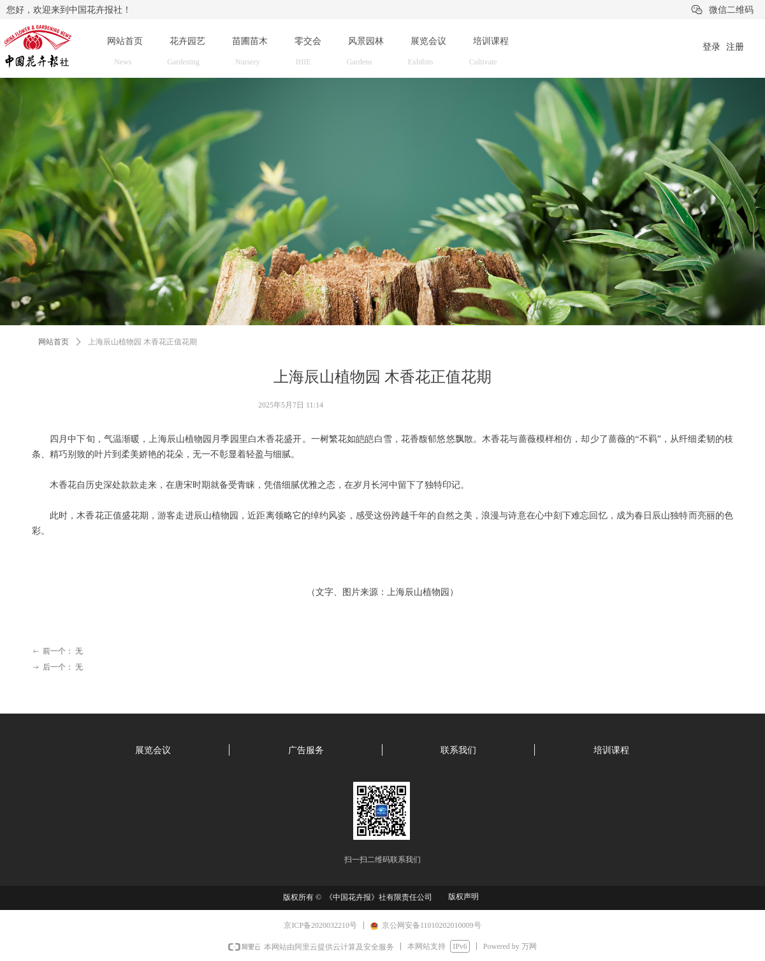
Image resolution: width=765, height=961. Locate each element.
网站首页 (53, 341)
